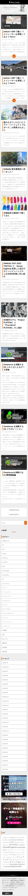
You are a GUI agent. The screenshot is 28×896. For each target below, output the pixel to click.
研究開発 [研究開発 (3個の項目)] (19, 866)
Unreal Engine (5, 570)
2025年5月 (5, 679)
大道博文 (6, 330)
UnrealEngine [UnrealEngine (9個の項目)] (9, 847)
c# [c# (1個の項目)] (15, 837)
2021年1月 (5, 769)
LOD (3, 549)
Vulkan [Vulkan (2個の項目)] (4, 849)
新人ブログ (5, 639)
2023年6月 (5, 714)
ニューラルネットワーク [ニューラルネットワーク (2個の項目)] (10, 857)
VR (3, 579)
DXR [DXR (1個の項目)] (23, 837)
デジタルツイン (6, 600)
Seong (5, 372)
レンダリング (5, 626)
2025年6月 (5, 675)
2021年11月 (5, 731)
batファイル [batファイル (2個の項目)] (7, 837)
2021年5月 (5, 752)
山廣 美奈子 (7, 218)
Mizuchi (4, 553)
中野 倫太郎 (7, 132)
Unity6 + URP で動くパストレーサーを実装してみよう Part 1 (14, 80)
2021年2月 (5, 765)
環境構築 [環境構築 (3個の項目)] (13, 866)
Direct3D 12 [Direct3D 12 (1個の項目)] (20, 837)
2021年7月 (5, 743)
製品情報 (4, 651)
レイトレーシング (7, 621)
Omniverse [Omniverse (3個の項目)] (20, 840)
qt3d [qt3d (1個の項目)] (15, 842)
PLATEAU (5, 562)
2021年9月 (5, 735)
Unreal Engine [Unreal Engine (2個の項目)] (21, 844)
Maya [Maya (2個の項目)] (9, 840)
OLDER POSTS (14, 514)
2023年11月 (5, 705)
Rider (3, 566)
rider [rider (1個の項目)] (8, 844)
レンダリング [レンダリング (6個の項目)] (11, 862)
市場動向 (4, 630)
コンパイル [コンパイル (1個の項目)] (20, 849)
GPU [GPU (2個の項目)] (5, 840)
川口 (5, 39)
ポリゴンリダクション (8, 613)
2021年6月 (5, 748)
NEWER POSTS (14, 510)
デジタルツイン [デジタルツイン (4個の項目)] (15, 855)
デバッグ (4, 604)
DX (3, 545)
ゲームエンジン (6, 592)
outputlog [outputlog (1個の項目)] (4, 842)
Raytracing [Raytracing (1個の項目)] (18, 842)
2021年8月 (5, 739)
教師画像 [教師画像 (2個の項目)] (12, 864)
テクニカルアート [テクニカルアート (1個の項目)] (18, 852)
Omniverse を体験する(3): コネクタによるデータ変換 (14, 367)
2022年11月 (5, 722)
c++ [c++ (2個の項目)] (17, 837)
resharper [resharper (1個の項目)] (22, 842)
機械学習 (4, 643)
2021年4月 (5, 756)
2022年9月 (5, 726)
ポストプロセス (6, 609)
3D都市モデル (6, 540)
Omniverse (5, 558)
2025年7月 (5, 671)
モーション (5, 617)
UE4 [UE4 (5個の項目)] (11, 845)
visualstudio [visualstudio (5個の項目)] (20, 847)
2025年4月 (5, 684)
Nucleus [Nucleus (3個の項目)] (14, 840)
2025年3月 (5, 688)
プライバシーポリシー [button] (8, 889)
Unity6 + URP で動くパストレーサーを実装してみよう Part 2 (14, 34)
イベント (4, 587)
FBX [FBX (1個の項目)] (3, 840)
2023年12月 (5, 701)
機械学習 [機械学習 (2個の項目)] (17, 864)
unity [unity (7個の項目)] (15, 844)
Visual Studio (5, 575)
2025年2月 (5, 692)
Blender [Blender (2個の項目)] (13, 837)
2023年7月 (5, 709)
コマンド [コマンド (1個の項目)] (16, 849)
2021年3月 (5, 760)
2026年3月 (5, 662)
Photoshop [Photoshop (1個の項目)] (8, 842)
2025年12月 (5, 667)
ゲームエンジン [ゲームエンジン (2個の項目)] (10, 849)
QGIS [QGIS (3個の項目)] (12, 842)
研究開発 (4, 647)
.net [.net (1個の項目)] (3, 837)
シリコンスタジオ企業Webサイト (9, 875)
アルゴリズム (5, 583)
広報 (3, 634)
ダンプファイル (6, 596)
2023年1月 (5, 718)
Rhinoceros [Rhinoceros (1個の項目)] (5, 844)
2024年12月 (5, 696)
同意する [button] (7, 893)
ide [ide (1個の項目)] (7, 840)
